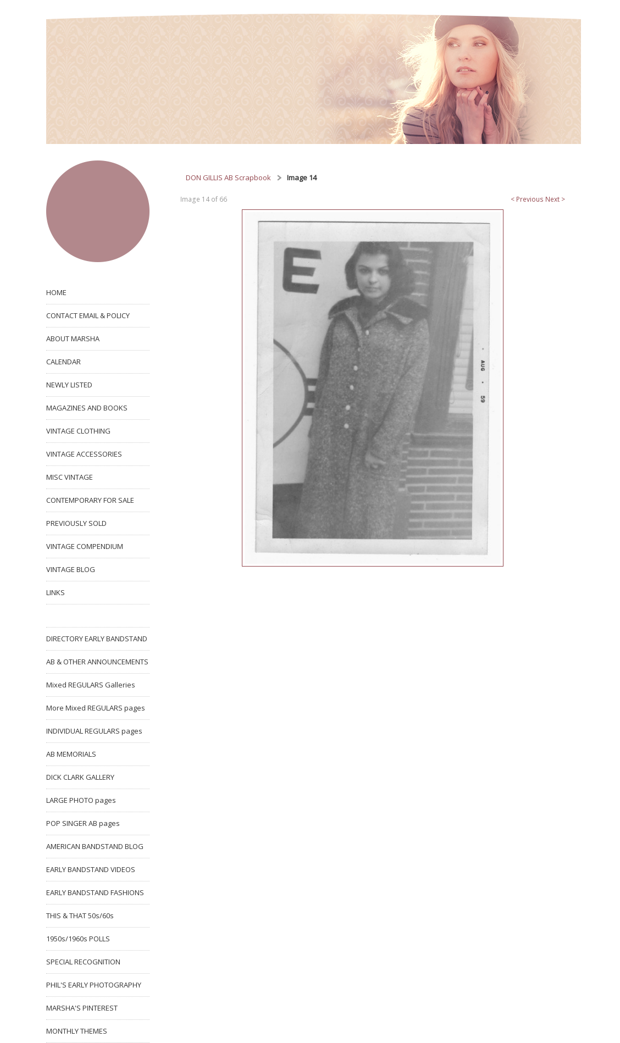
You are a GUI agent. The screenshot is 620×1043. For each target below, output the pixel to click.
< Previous (527, 199)
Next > (555, 199)
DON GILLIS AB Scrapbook (228, 177)
